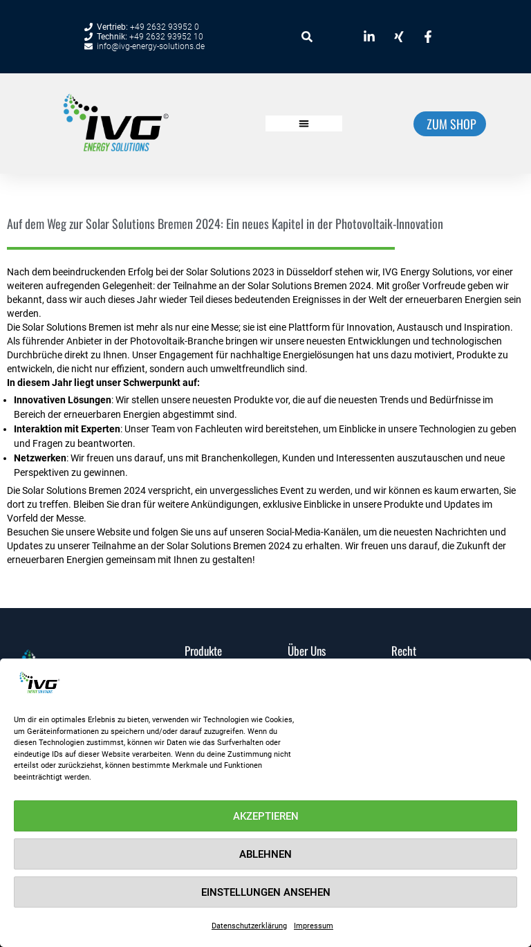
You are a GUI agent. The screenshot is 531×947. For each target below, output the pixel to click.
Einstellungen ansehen (265, 892)
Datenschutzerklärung (249, 925)
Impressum (313, 925)
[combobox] (315, 36)
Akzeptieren (266, 816)
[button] (304, 123)
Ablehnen (265, 854)
